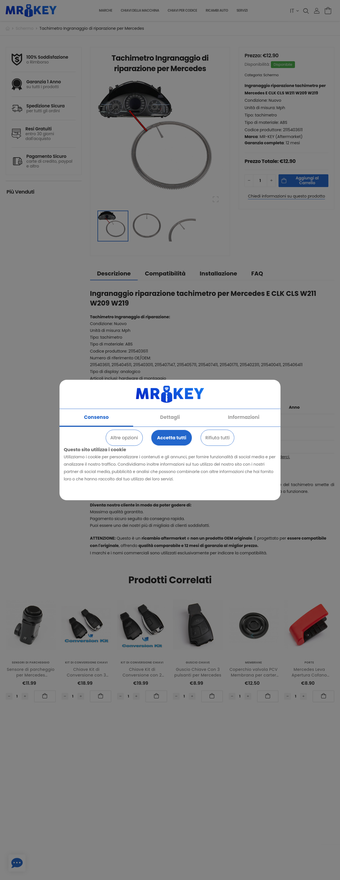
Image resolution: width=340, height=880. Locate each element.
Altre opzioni (124, 437)
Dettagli (170, 417)
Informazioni (244, 417)
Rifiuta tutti (217, 437)
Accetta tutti (171, 437)
